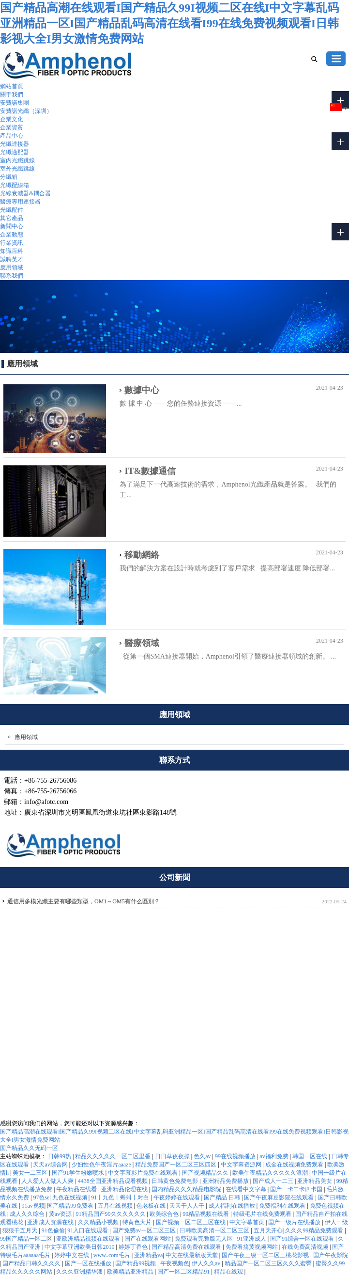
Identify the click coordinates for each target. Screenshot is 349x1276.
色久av (203, 1156)
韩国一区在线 (310, 1156)
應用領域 (11, 267)
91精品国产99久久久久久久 (111, 1214)
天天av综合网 (51, 1164)
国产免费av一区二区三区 (144, 1230)
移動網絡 (141, 555)
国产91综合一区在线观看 (302, 1238)
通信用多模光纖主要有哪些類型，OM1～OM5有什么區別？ (83, 901)
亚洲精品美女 (315, 1181)
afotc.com (22, 1098)
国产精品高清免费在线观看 (187, 1247)
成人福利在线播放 (233, 1205)
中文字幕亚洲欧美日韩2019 (80, 1247)
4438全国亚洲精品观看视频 (113, 1181)
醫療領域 (141, 643)
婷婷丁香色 (134, 1247)
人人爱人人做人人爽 (48, 1181)
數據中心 (141, 390)
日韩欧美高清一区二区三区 (215, 1230)
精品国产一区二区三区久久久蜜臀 (269, 1263)
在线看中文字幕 (247, 1189)
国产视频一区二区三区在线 (191, 1222)
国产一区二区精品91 (184, 1271)
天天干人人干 (187, 1205)
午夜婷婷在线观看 (177, 1197)
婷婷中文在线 (72, 1255)
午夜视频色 (174, 1263)
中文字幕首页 (247, 1222)
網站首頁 (11, 86)
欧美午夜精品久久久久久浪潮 (270, 1172)
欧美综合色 (165, 1214)
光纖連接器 (14, 144)
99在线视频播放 (236, 1156)
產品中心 (11, 135)
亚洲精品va (148, 1255)
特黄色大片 (137, 1222)
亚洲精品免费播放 (226, 1181)
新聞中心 (11, 226)
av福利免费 (274, 1156)
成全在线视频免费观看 (295, 1164)
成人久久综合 (28, 1214)
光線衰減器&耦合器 (25, 193)
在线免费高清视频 (306, 1247)
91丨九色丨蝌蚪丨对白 (121, 1197)
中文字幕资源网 (242, 1164)
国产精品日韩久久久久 (32, 1263)
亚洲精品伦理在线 (125, 1189)
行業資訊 (11, 242)
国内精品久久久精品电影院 (187, 1189)
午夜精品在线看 (77, 1189)
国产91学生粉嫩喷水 (79, 1172)
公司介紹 (260, 947)
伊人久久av (207, 1263)
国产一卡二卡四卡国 (297, 1189)
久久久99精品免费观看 (315, 1230)
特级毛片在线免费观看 (263, 1214)
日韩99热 (60, 1156)
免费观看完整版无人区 (204, 1238)
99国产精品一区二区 (27, 1238)
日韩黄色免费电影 (175, 1181)
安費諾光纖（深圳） (26, 111)
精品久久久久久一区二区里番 (113, 1156)
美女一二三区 (31, 1172)
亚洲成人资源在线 (51, 1222)
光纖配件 (11, 209)
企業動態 (11, 234)
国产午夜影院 (330, 1255)
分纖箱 (8, 176)
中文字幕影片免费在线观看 (143, 1172)
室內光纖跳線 (17, 160)
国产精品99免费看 (71, 1205)
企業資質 (11, 127)
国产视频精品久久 (206, 1172)
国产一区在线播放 (89, 1263)
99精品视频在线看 (206, 1214)
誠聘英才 (11, 259)
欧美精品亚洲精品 (131, 1271)
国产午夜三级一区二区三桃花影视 (266, 1255)
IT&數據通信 (150, 471)
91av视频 (32, 1205)
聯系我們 (11, 275)
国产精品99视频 (136, 1263)
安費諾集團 (14, 102)
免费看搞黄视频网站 (252, 1247)
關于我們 (11, 94)
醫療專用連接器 (20, 201)
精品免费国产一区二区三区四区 (176, 1164)
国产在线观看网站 (148, 1238)
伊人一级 (336, 1222)
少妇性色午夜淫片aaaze (102, 1164)
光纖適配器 (14, 152)
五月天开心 (268, 1230)
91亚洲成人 (252, 1238)
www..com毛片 (112, 1255)
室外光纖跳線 (17, 168)
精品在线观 (229, 1271)
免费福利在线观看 (283, 1205)
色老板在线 (152, 1205)
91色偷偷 (53, 1230)
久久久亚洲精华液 (80, 1271)
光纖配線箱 (14, 185)
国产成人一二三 (274, 1181)
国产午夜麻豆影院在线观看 (279, 1197)
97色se (41, 1197)
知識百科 (11, 251)
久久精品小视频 (99, 1222)
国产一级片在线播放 (295, 1222)
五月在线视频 (116, 1205)
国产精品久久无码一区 (29, 1148)
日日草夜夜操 (173, 1156)
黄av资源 (61, 1214)
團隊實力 (260, 958)
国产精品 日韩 (223, 1197)
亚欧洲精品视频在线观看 (88, 1238)
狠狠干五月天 (20, 1230)
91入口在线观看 (88, 1230)
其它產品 (11, 218)
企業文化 (11, 119)
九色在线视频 (70, 1197)
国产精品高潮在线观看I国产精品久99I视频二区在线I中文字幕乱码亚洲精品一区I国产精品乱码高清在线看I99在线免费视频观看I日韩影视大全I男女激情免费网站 (169, 23)
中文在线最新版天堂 (192, 1255)
